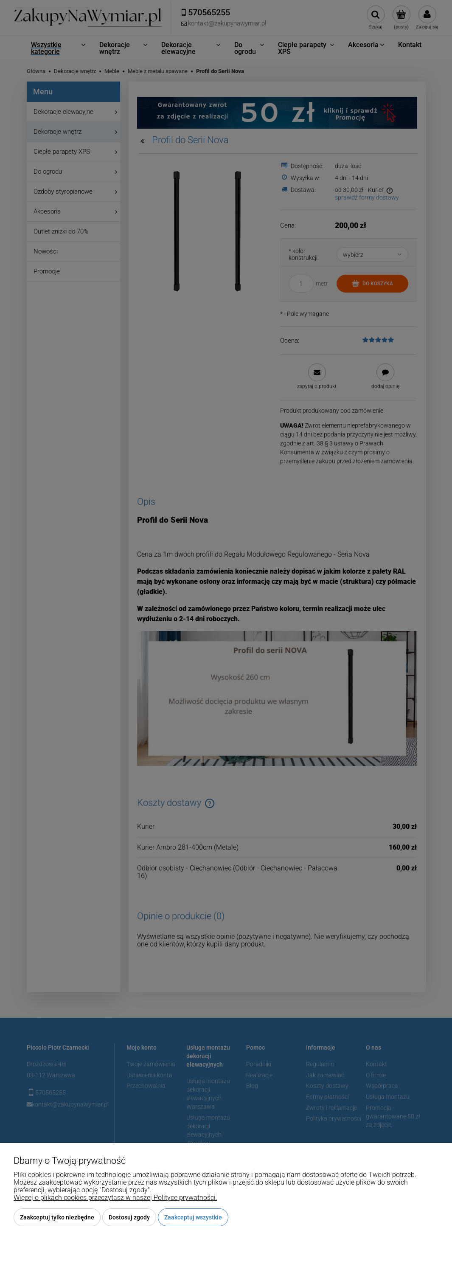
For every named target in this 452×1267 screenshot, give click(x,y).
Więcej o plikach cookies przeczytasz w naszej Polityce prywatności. (115, 1198)
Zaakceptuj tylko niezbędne (57, 1217)
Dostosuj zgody (129, 1217)
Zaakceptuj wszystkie (193, 1217)
